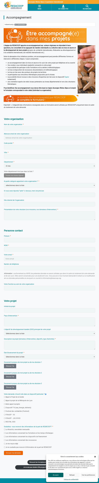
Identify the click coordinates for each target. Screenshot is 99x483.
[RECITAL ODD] (4, 421)
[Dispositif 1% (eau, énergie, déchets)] (4, 407)
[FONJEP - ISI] (4, 414)
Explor (67, 77)
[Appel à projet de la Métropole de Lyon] (4, 400)
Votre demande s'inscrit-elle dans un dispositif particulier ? (24, 394)
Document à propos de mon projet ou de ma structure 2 (23, 373)
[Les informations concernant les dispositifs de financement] (4, 436)
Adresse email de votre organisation (16, 134)
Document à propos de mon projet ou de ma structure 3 (23, 383)
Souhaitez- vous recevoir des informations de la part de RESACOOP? (28, 427)
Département (8, 162)
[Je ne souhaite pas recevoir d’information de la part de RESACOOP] (4, 447)
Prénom (6, 236)
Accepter (56, 475)
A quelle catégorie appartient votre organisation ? (21, 181)
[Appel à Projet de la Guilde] (4, 397)
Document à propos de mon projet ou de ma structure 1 (23, 362)
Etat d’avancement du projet (13, 353)
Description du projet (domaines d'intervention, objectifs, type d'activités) (29, 339)
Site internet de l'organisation (14, 200)
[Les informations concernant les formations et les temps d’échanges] (4, 433)
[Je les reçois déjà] (4, 443)
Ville (5, 152)
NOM (6, 245)
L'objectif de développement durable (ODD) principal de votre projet (27, 329)
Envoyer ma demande (13, 453)
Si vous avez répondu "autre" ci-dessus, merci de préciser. (24, 191)
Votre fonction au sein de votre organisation (19, 284)
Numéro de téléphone (11, 264)
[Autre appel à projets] (4, 404)
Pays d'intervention (10, 316)
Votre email (8, 255)
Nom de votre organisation (13, 124)
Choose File (10, 366)
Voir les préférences (88, 475)
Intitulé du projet (9, 306)
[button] (95, 457)
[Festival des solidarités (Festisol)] (4, 411)
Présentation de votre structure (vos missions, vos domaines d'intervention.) (30, 209)
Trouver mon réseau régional (14, 175)
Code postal (8, 143)
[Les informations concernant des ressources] (4, 440)
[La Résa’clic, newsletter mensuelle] (4, 429)
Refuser (72, 475)
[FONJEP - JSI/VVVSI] (4, 418)
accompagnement (20, 24)
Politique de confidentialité (71, 479)
